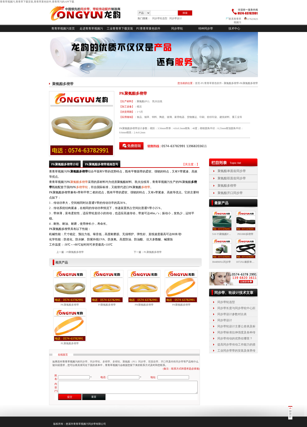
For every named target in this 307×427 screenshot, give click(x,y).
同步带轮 (177, 28)
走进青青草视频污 (91, 28)
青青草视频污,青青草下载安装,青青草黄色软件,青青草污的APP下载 (37, 1)
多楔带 (145, 187)
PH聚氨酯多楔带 (181, 304)
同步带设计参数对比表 (232, 314)
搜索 (185, 12)
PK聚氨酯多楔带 (249, 83)
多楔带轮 (82, 187)
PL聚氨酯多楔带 (153, 252)
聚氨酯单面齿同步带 (232, 171)
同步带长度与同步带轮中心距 (236, 308)
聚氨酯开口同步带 (230, 193)
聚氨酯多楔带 (231, 83)
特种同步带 (205, 28)
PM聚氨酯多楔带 (144, 304)
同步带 (84, 361)
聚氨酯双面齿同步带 (232, 178)
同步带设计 (175, 18)
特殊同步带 (177, 361)
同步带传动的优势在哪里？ (234, 338)
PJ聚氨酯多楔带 (75, 252)
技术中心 (234, 28)
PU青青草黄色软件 (148, 28)
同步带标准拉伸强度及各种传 (236, 332)
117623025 (251, 19)
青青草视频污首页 (63, 28)
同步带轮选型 (159, 18)
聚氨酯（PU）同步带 (134, 361)
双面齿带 (153, 361)
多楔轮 (116, 361)
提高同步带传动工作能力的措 (236, 344)
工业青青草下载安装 (120, 28)
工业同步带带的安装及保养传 (236, 350)
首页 (197, 83)
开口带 (164, 361)
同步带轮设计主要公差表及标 (236, 326)
